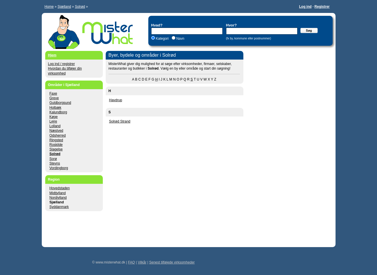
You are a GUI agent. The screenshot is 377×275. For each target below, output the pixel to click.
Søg (309, 30)
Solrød (80, 7)
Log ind (305, 7)
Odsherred (58, 135)
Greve (54, 98)
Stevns (55, 163)
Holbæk (55, 108)
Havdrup (115, 100)
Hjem (52, 55)
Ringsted (56, 140)
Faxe (53, 93)
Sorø (53, 159)
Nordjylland (58, 198)
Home (49, 7)
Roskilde (56, 145)
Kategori (162, 39)
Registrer (322, 7)
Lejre (53, 121)
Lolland (55, 126)
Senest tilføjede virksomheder (172, 262)
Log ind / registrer (61, 64)
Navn (179, 39)
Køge (54, 117)
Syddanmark (59, 207)
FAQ (131, 262)
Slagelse (56, 149)
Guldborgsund (60, 103)
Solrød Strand (119, 121)
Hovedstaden (60, 188)
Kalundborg (58, 112)
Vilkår (142, 262)
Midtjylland (58, 193)
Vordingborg (59, 168)
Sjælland (64, 7)
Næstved (56, 131)
